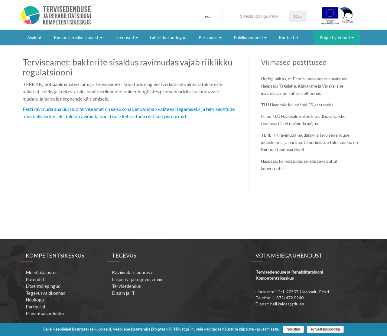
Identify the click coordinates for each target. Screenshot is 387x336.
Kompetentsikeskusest (78, 37)
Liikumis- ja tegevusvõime (138, 279)
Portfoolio (210, 37)
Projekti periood (337, 37)
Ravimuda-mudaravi (132, 272)
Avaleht (34, 37)
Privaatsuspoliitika (45, 313)
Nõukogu (35, 299)
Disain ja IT (123, 293)
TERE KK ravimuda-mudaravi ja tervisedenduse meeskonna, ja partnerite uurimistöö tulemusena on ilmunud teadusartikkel (309, 142)
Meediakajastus (41, 272)
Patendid (35, 279)
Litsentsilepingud (43, 286)
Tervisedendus (126, 286)
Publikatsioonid (250, 37)
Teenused (126, 37)
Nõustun (293, 329)
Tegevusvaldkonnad (46, 293)
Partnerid (35, 306)
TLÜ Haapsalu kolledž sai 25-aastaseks (297, 104)
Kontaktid (288, 37)
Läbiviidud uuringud (168, 37)
